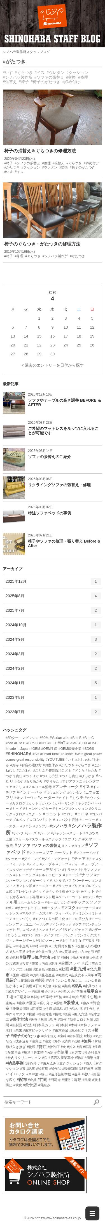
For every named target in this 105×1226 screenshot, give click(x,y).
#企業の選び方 (47, 952)
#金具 (32, 1080)
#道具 (76, 1074)
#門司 (43, 1079)
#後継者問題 (20, 1009)
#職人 (88, 1063)
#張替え (10, 82)
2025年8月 (53, 597)
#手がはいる (73, 1009)
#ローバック (64, 935)
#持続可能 (44, 1014)
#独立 (71, 1047)
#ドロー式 (70, 875)
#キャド (16, 809)
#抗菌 (31, 1014)
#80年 (44, 738)
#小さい (51, 991)
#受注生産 (47, 975)
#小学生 (77, 991)
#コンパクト (41, 819)
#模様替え (49, 1036)
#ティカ (33, 864)
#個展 (55, 958)
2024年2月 (53, 670)
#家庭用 (38, 991)
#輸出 (43, 1074)
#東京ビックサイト (37, 1030)
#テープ (62, 864)
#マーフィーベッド (60, 913)
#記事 (30, 1069)
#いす (8, 72)
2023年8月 (53, 699)
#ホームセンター (31, 902)
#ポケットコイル (28, 908)
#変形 (50, 980)
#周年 (89, 975)
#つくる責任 (69, 776)
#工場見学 (22, 997)
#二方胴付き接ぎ (62, 946)
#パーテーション (85, 881)
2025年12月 (53, 583)
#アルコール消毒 (39, 787)
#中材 (34, 946)
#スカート (75, 833)
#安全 (57, 986)
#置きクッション (70, 1063)
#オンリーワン (26, 798)
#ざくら (79, 770)
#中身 (43, 946)
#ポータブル (51, 908)
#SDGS (88, 749)
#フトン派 (24, 886)
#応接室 (36, 1009)
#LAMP (71, 743)
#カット (32, 803)
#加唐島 (39, 969)
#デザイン (52, 869)
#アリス (19, 787)
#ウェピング (57, 792)
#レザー (95, 930)
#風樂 (87, 1080)
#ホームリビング (57, 902)
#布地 (35, 997)
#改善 (33, 1020)
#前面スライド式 (73, 963)
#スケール (21, 839)
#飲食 (17, 1085)
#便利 (14, 958)
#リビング (54, 930)
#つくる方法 (49, 776)
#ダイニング (31, 859)
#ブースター (42, 886)
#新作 (62, 1020)
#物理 (31, 1047)
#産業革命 (13, 1052)
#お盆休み (50, 765)
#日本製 (62, 1025)
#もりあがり (33, 781)
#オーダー (46, 797)
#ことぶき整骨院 (46, 770)
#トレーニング (24, 875)
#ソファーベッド (86, 853)
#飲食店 (30, 1085)
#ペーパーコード (69, 897)
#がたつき (14, 61)
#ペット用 (47, 897)
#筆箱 (79, 1058)
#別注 (53, 963)
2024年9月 (53, 641)
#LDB (83, 743)
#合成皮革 (77, 975)
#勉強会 (52, 969)
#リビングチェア (75, 930)
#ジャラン (58, 833)
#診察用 (42, 1069)
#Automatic (59, 737)
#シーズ (31, 833)
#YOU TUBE (55, 760)
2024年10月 (53, 627)
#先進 (94, 958)
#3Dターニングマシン (22, 738)
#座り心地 (89, 996)
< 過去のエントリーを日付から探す (52, 365)
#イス (40, 72)
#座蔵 (21, 1003)
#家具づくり (92, 986)
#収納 (34, 975)
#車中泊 (32, 1074)
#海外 (57, 1041)
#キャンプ (60, 809)
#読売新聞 (70, 1069)
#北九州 (78, 969)
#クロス (19, 814)
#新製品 (16, 1025)
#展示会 (91, 991)
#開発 (66, 1080)
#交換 (71, 77)
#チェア (79, 858)
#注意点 (36, 1041)
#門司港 (55, 1080)
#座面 (31, 1003)
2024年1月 (53, 685)
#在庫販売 (26, 980)
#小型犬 (64, 991)
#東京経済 (60, 1030)
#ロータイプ (44, 935)
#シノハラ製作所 (17, 77)
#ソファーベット (58, 852)
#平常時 (47, 997)
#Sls (35, 754)
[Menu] (92, 1213)
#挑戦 (57, 1014)
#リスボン (24, 930)
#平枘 (58, 997)
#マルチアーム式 (33, 913)
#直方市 (75, 1052)
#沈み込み (21, 1041)
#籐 (97, 1058)
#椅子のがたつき (45, 82)
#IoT (62, 743)
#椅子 (24, 82)
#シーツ (44, 833)
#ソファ (23, 845)
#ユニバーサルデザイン (41, 924)
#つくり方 (31, 776)
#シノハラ (58, 826)
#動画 (64, 969)
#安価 (47, 986)
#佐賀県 (65, 952)
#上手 (64, 941)
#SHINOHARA (19, 754)
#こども (66, 770)
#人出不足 (17, 952)
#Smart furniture (52, 754)
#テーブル (47, 864)
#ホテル (89, 897)
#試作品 (55, 1069)
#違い (86, 1074)
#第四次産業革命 (61, 1058)
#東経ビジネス (80, 1030)
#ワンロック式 (85, 935)
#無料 (86, 1041)
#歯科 (62, 1036)
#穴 (45, 1058)
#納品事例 (15, 1063)
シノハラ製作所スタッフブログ (26, 52)
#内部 (43, 963)
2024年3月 (53, 656)
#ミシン (82, 913)
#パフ (67, 881)
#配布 (22, 1079)
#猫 (79, 1047)
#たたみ (92, 770)
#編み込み (48, 1063)
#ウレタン (55, 72)
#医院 (24, 975)
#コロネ (82, 814)
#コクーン (34, 814)
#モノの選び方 (77, 919)
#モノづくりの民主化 (49, 919)
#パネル (56, 881)
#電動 (76, 1079)
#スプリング (72, 839)
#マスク (69, 907)
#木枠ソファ (88, 1025)
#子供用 (26, 986)
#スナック (54, 839)
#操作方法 (19, 1019)
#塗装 (40, 980)
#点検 (76, 1041)
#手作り (90, 1009)
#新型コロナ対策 (80, 1020)
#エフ (88, 792)
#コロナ (68, 814)
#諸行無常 (86, 1069)
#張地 (58, 1003)
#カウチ (77, 797)
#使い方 (78, 952)
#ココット (52, 814)
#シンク (18, 833)
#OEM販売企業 (70, 749)
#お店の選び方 (31, 765)
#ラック (66, 924)
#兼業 (34, 963)
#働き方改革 (80, 958)
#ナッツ (87, 875)
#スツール (37, 839)
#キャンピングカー (37, 809)
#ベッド (39, 891)
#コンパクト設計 (66, 820)
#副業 (28, 969)
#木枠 (73, 1025)
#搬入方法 (80, 1014)
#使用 (89, 952)
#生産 (97, 1047)
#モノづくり (22, 919)
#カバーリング (64, 803)
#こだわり (24, 770)
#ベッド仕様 (55, 891)
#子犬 (37, 986)
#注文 (47, 1041)
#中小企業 (21, 946)
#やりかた (51, 781)
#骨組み (44, 1085)
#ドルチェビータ (49, 875)
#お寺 (14, 765)
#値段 (65, 958)
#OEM (35, 749)
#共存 (24, 963)
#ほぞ (19, 781)
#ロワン (28, 935)
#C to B (19, 743)
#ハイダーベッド (36, 881)
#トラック (70, 870)
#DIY (42, 743)
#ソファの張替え (49, 77)
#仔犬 (30, 952)
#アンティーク (66, 786)
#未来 (17, 1030)
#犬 (63, 1047)
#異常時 (38, 1052)
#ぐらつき (24, 72)
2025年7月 (53, 612)
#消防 (66, 1041)
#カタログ (17, 803)
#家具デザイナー (18, 991)
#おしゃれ (83, 760)
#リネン (39, 930)
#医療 (15, 975)
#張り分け (45, 1003)
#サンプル (40, 826)
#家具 (77, 986)
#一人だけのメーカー (43, 941)
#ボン (10, 908)
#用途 (26, 1052)
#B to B (76, 738)
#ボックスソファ (86, 902)
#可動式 (62, 975)
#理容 (87, 1047)
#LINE (92, 743)
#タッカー (13, 859)
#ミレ (94, 913)
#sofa (70, 754)
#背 (22, 1069)
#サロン (26, 826)
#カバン (45, 803)
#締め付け (71, 82)
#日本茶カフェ (44, 1025)
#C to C (32, 743)
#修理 (83, 77)
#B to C (88, 738)
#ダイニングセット (56, 859)
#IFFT (52, 743)
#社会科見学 (92, 1052)
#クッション (77, 72)
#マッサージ (85, 908)
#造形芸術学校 (60, 1074)
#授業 (67, 1014)
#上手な (76, 941)
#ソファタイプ (73, 846)
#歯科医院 (75, 1036)
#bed (9, 743)
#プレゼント (22, 891)
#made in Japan (17, 749)
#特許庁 (54, 1047)
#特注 (41, 1046)
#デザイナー (33, 870)
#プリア (75, 886)
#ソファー (34, 853)
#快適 (47, 1009)
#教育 (43, 1020)
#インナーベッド (31, 792)
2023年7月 (53, 714)
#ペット (88, 891)
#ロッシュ (13, 935)
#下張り (89, 941)
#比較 (88, 1036)
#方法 (27, 1025)
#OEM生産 (49, 749)
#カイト (63, 798)
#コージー (87, 820)
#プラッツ (60, 886)
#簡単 (89, 1058)
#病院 (49, 1052)
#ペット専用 (29, 897)
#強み (85, 1003)
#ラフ (77, 924)
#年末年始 (71, 997)
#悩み (58, 1008)
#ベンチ (73, 891)
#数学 (52, 1020)
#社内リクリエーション (23, 1058)
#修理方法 (41, 957)
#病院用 (61, 1052)
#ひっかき (87, 776)
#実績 (66, 986)
